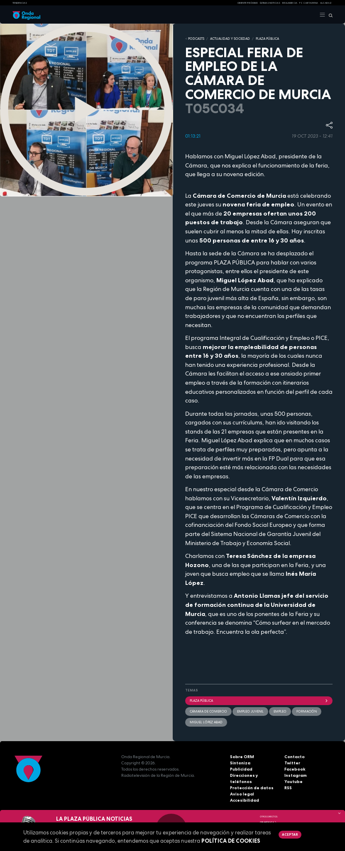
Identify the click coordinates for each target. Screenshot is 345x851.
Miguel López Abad (206, 722)
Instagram (295, 775)
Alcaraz (326, 3)
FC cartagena (308, 3)
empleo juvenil (250, 711)
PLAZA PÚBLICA (267, 38)
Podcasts (196, 38)
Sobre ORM (242, 756)
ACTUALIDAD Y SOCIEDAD (230, 38)
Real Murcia (289, 3)
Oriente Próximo (247, 3)
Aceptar (290, 834)
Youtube (293, 781)
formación (306, 711)
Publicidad (241, 769)
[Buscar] (329, 15)
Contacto (294, 756)
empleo (280, 711)
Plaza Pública (259, 700)
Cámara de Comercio (208, 711)
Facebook (295, 769)
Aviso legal (242, 794)
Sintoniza (240, 763)
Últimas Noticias (270, 3)
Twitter (292, 763)
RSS (288, 787)
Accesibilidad (244, 800)
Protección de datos (252, 787)
